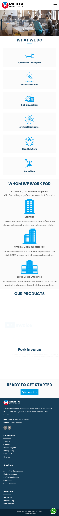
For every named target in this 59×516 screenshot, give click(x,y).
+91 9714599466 (16, 422)
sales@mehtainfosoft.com (18, 419)
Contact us (29, 392)
